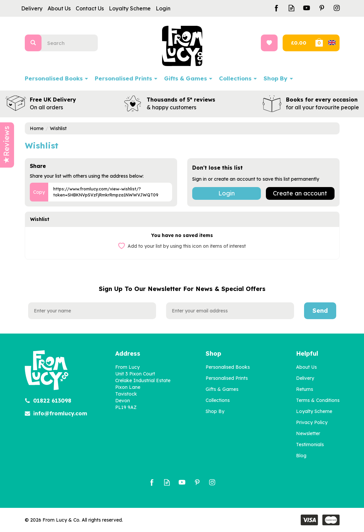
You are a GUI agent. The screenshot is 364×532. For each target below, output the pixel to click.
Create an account (300, 193)
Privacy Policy (311, 422)
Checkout (298, 43)
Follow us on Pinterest (321, 8)
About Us (306, 367)
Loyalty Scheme (314, 411)
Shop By (215, 411)
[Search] (72, 43)
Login (226, 193)
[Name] (92, 310)
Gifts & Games (222, 389)
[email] (230, 310)
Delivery (305, 378)
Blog (301, 456)
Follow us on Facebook (276, 8)
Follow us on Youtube (306, 8)
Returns (304, 389)
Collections (218, 400)
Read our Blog (291, 8)
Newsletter (308, 433)
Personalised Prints (227, 378)
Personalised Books (228, 367)
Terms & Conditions (318, 400)
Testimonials (310, 444)
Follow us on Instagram (337, 8)
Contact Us (90, 8)
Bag (327, 43)
